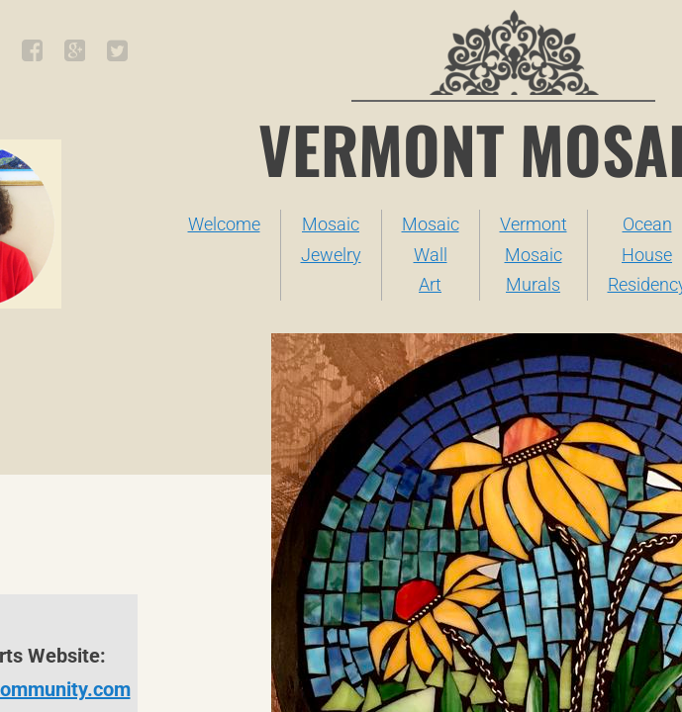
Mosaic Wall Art (430, 254)
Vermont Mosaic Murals (533, 254)
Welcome (224, 224)
